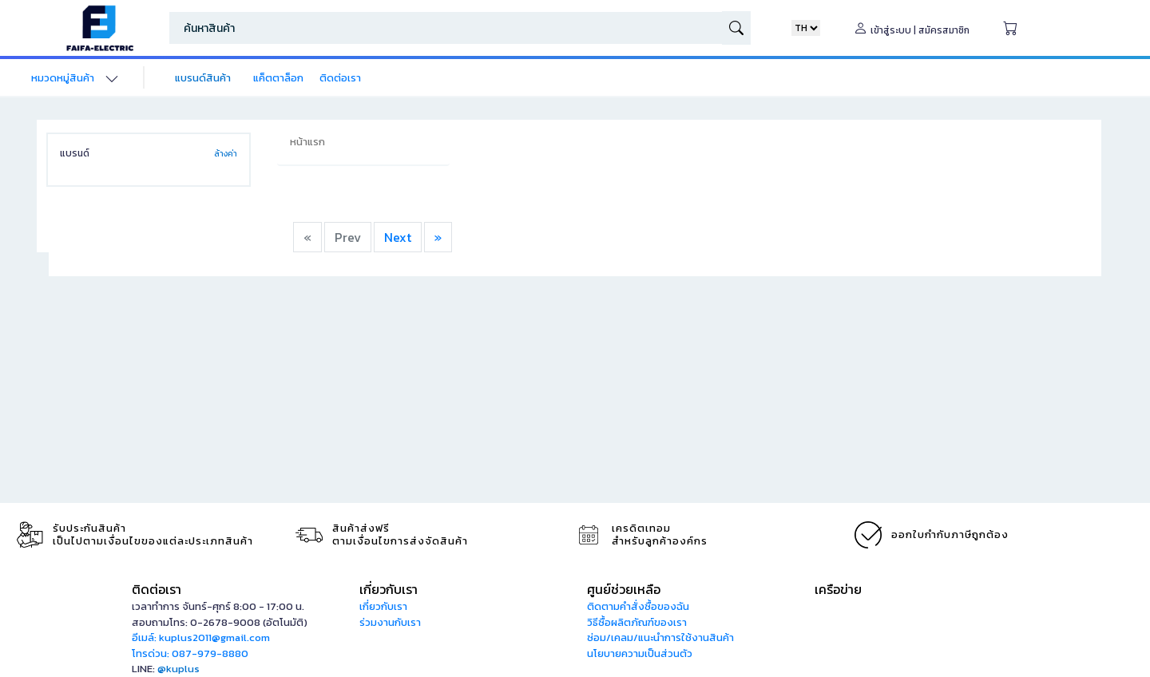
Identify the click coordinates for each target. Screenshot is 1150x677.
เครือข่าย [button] (838, 589)
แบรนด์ (74, 153)
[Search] (445, 28)
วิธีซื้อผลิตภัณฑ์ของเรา (637, 622)
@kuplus (178, 668)
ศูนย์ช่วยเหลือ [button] (623, 589)
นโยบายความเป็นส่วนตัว (639, 653)
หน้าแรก (307, 141)
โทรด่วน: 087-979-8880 (190, 653)
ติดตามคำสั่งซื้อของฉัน (638, 606)
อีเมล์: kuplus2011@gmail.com (201, 637)
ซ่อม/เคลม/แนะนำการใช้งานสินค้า (660, 637)
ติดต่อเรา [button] (156, 589)
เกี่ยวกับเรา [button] (388, 589)
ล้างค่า (225, 154)
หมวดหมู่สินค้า (62, 77)
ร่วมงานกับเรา (390, 622)
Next (397, 237)
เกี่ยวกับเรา (383, 606)
